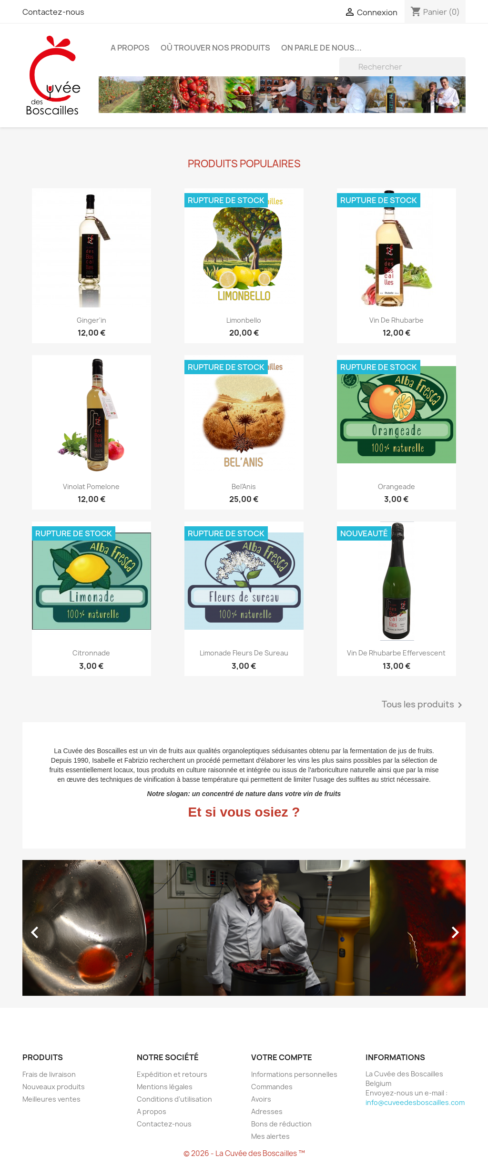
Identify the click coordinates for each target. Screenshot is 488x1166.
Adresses (267, 1111)
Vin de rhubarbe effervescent (396, 652)
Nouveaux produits (53, 1086)
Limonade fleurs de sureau (244, 652)
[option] (244, 928)
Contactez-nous (53, 12)
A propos (130, 47)
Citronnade (91, 652)
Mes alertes (270, 1136)
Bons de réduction (281, 1123)
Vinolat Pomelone (91, 486)
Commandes (272, 1086)
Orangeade (396, 486)
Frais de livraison (49, 1074)
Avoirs (261, 1099)
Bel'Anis (244, 486)
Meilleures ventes (51, 1099)
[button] (55, 928)
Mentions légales (165, 1086)
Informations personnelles (294, 1074)
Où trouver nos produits (215, 47)
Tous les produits (424, 705)
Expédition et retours (172, 1074)
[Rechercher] (402, 66)
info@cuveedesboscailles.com (415, 1102)
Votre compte (281, 1057)
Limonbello (243, 320)
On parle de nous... (321, 47)
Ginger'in (91, 320)
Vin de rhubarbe (396, 320)
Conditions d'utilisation (174, 1099)
